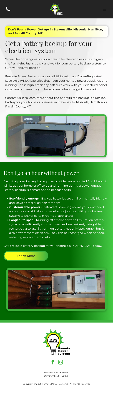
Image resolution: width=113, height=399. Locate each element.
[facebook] (52, 363)
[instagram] (60, 363)
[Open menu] (105, 9)
